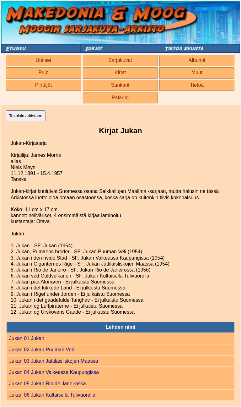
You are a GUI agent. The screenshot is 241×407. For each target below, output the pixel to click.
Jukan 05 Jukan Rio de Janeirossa (47, 383)
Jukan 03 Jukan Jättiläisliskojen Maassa (53, 361)
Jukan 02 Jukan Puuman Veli (41, 349)
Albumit (197, 60)
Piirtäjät (43, 85)
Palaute (120, 97)
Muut (197, 72)
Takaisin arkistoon (25, 115)
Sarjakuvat (120, 60)
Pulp (43, 72)
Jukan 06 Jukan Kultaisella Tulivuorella (52, 395)
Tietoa (197, 85)
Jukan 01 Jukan (26, 338)
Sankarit (120, 85)
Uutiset (43, 60)
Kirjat (120, 72)
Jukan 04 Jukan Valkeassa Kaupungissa (54, 372)
